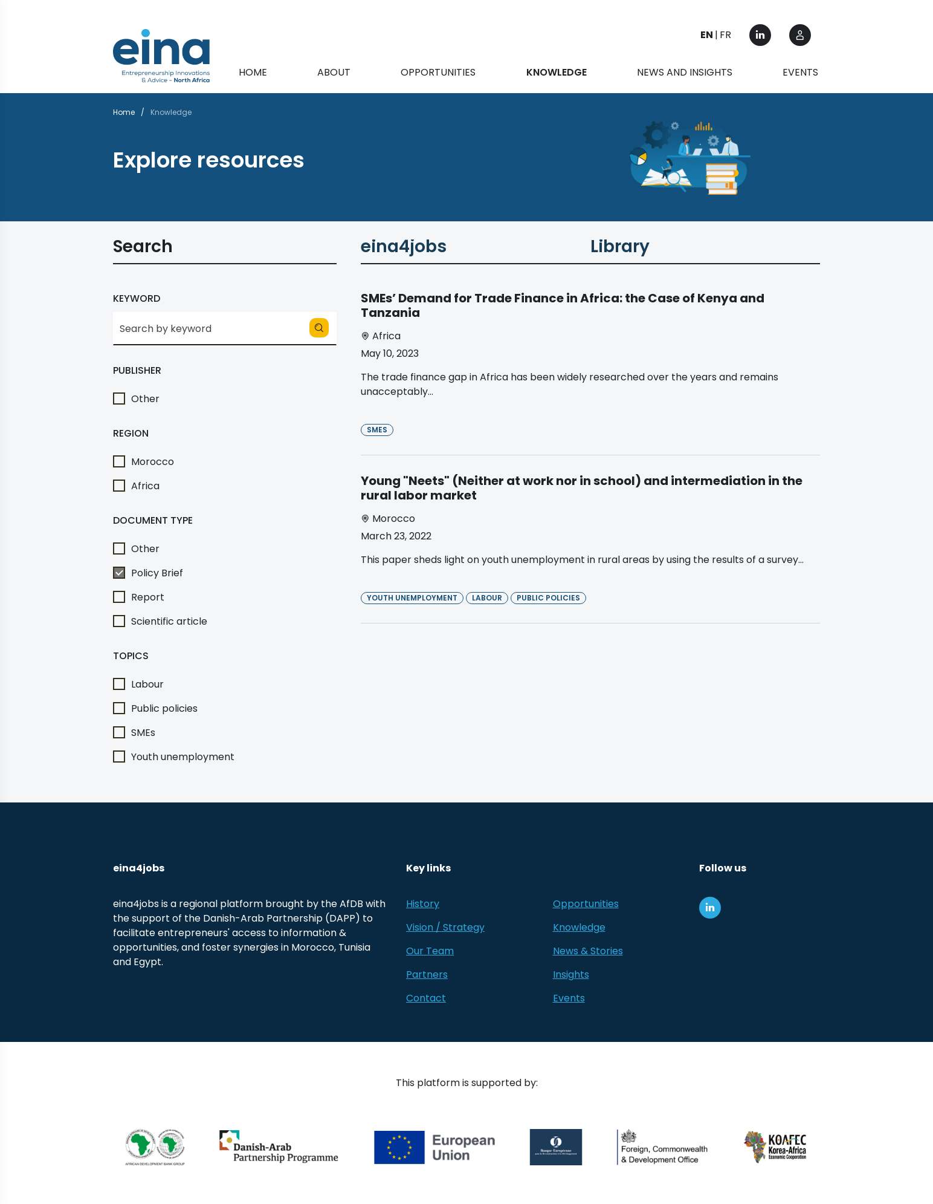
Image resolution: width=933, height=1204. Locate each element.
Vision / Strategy (445, 927)
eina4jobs (404, 248)
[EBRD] (556, 1147)
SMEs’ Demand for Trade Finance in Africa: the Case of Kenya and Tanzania (562, 305)
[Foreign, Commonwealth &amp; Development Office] (662, 1147)
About (333, 72)
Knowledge (579, 927)
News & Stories (588, 951)
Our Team (430, 951)
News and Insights (684, 72)
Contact (426, 998)
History (422, 904)
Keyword (136, 298)
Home (253, 72)
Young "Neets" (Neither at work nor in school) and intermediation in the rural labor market (581, 488)
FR (725, 35)
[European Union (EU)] (435, 1147)
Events (800, 72)
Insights (571, 974)
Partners (427, 974)
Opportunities (438, 72)
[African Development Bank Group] (155, 1147)
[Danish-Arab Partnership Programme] (279, 1147)
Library (620, 248)
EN (706, 35)
